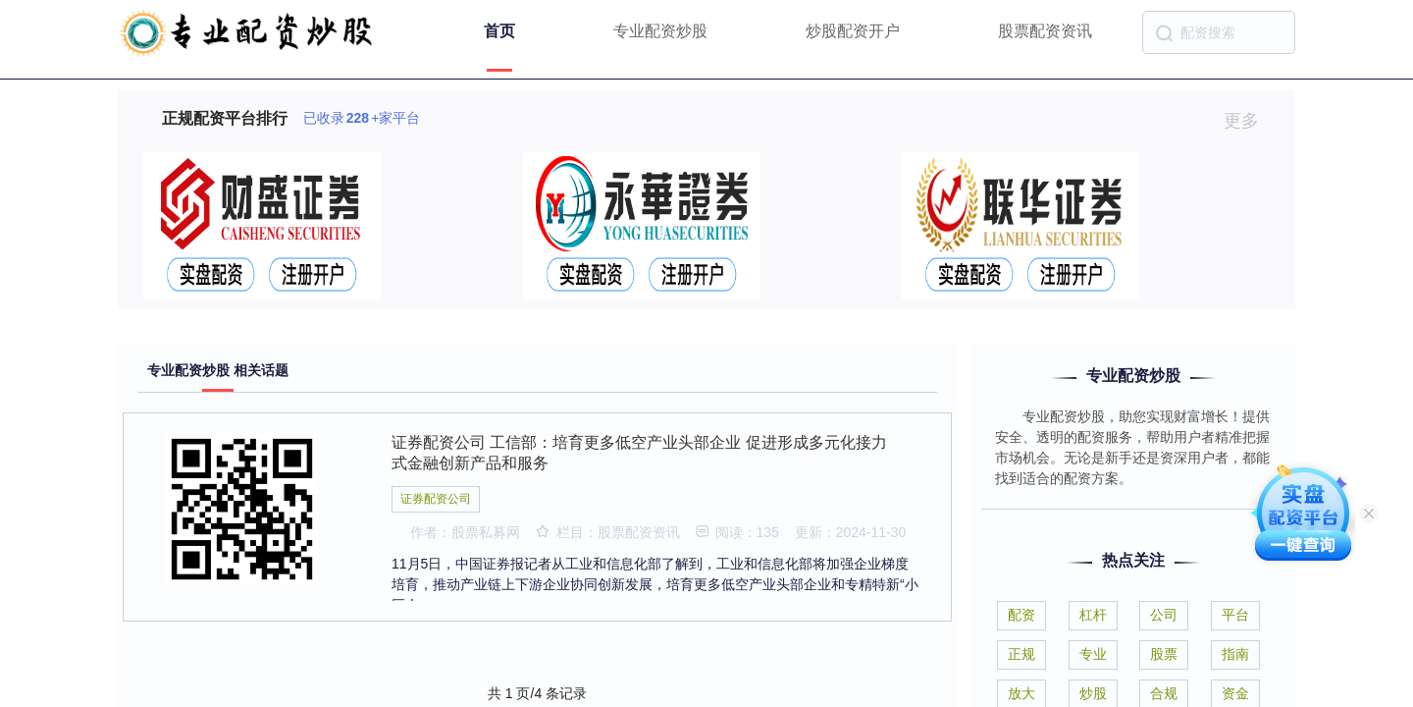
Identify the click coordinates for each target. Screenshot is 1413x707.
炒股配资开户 (853, 31)
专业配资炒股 (660, 31)
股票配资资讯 (1045, 31)
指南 (1235, 654)
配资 (1021, 615)
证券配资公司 (435, 499)
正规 (1021, 654)
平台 (1235, 615)
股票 (1164, 654)
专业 (1093, 654)
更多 (1250, 121)
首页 (499, 31)
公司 (1164, 615)
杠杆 (1093, 615)
